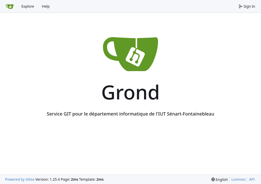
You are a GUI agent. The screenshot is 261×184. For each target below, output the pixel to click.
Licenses (238, 179)
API (252, 179)
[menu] (219, 179)
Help (46, 6)
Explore (27, 6)
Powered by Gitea (19, 179)
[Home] (10, 6)
